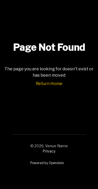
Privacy (49, 151)
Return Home (49, 83)
